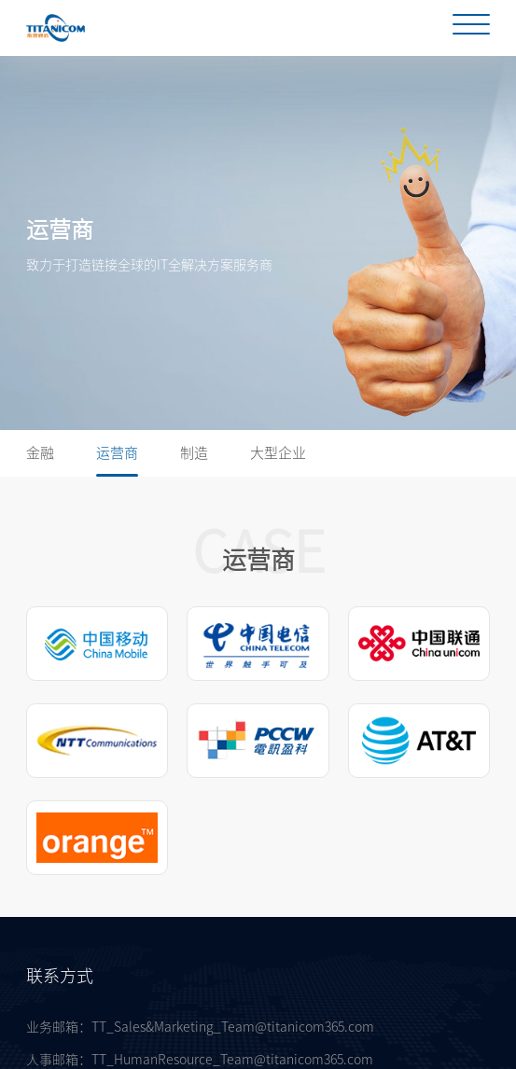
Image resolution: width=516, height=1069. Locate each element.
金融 (40, 453)
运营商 (117, 453)
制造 (194, 453)
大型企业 (278, 453)
